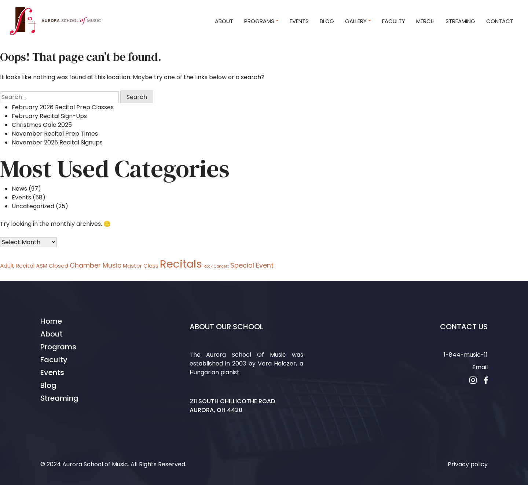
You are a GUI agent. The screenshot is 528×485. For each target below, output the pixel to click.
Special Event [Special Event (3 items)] (252, 265)
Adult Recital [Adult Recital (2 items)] (17, 265)
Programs (58, 347)
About (51, 334)
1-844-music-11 (466, 354)
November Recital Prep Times (55, 133)
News (19, 188)
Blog (48, 385)
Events (21, 197)
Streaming (59, 398)
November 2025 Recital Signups (57, 142)
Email (480, 367)
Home (51, 321)
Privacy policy (468, 464)
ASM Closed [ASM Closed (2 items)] (52, 265)
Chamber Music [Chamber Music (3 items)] (95, 265)
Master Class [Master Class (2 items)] (140, 265)
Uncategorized (33, 206)
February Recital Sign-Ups (49, 116)
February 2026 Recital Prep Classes (63, 107)
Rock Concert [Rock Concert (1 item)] (216, 266)
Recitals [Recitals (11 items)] (181, 263)
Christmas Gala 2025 (42, 125)
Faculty (53, 359)
